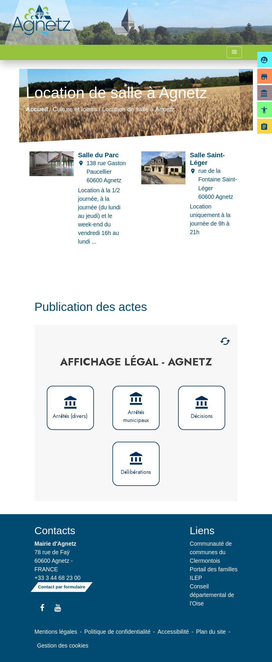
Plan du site (211, 631)
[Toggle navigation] (234, 52)
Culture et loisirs (75, 108)
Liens (202, 530)
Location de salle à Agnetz (138, 108)
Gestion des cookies (62, 645)
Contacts (54, 530)
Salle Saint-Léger (207, 158)
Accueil (37, 108)
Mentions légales (55, 631)
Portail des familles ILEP (214, 573)
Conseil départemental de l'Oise (212, 595)
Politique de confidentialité (117, 631)
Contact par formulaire (61, 586)
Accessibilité (173, 631)
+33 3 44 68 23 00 (57, 578)
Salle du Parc (98, 155)
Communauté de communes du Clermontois (211, 552)
